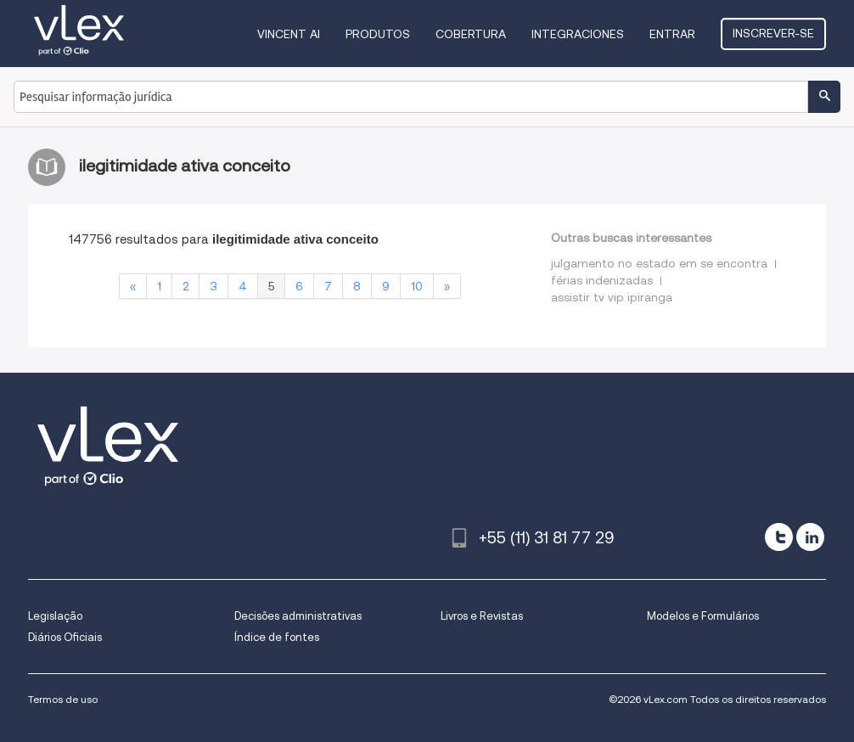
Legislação (55, 616)
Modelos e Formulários (703, 616)
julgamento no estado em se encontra (659, 263)
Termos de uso (63, 699)
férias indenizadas (602, 280)
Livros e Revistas (482, 616)
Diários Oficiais (65, 637)
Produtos (378, 34)
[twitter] (779, 537)
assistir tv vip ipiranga (611, 297)
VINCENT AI (288, 34)
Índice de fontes (276, 637)
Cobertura (470, 34)
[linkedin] (810, 537)
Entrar (672, 34)
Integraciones (577, 34)
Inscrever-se (773, 33)
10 (417, 286)
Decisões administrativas (298, 616)
